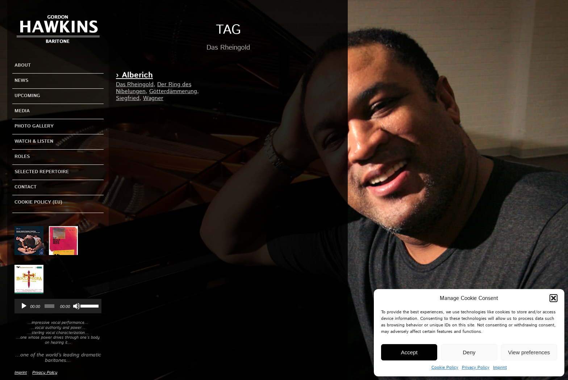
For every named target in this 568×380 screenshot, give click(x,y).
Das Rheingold (135, 84)
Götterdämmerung (173, 91)
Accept (409, 352)
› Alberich (134, 75)
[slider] (49, 306)
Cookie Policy (444, 367)
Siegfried (127, 98)
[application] (57, 306)
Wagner (153, 98)
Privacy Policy (475, 367)
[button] (553, 298)
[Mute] (76, 306)
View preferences (529, 352)
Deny (469, 352)
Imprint (500, 367)
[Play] (24, 306)
